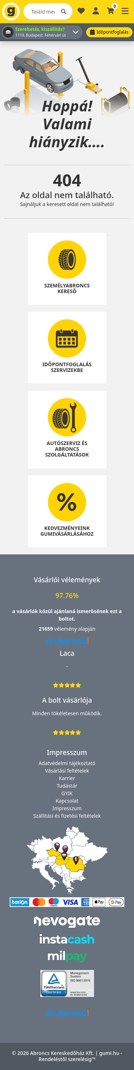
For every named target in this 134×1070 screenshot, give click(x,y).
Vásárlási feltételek (67, 770)
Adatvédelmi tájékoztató (67, 763)
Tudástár (67, 785)
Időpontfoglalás (109, 32)
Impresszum (67, 808)
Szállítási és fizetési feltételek (67, 815)
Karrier (67, 778)
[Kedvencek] (81, 13)
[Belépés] (95, 10)
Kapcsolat (67, 800)
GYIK (67, 793)
